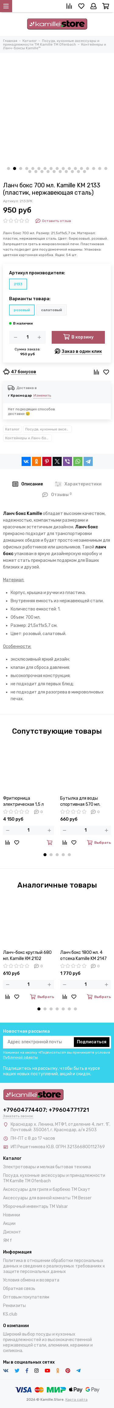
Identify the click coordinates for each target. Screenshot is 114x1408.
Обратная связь (19, 1288)
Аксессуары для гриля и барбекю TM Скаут (46, 1189)
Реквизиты (14, 1305)
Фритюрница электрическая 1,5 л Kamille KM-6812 (23, 802)
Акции (9, 1223)
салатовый (51, 310)
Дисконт (12, 1232)
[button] (8, 168)
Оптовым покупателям (26, 1297)
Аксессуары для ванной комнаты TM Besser (47, 1198)
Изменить (42, 395)
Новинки (11, 1215)
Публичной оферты (20, 1057)
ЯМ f (7, 1240)
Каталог (12, 429)
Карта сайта (76, 1399)
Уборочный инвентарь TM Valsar (35, 1206)
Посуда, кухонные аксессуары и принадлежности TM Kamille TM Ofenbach (48, 429)
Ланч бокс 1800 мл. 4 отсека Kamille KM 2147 (83, 955)
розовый (22, 310)
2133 (18, 284)
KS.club (10, 1314)
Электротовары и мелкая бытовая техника (47, 1167)
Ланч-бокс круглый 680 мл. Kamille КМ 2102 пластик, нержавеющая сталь (27, 956)
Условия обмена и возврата (31, 1280)
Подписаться (91, 1042)
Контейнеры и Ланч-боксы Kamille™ (28, 438)
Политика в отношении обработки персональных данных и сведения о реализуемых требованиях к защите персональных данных (54, 1266)
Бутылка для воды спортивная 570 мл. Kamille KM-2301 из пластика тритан (80, 802)
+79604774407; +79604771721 (46, 1110)
